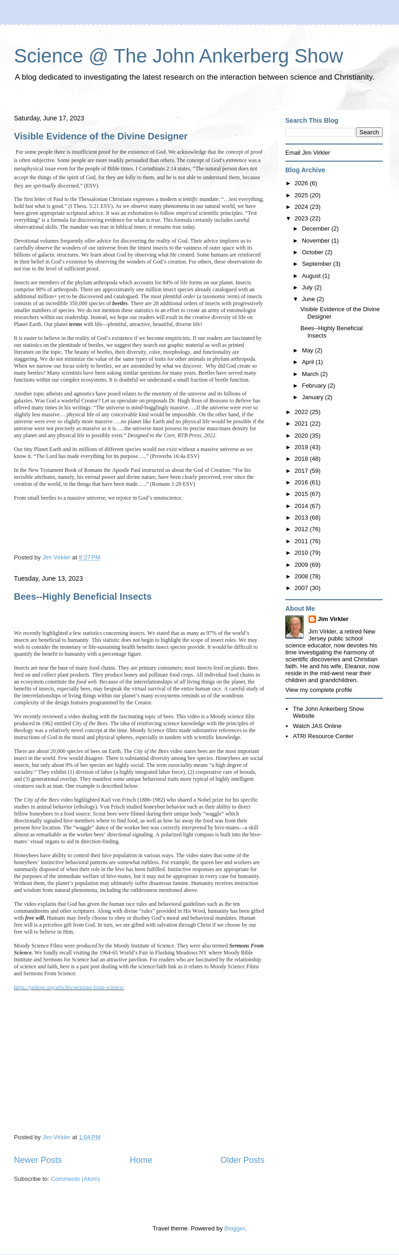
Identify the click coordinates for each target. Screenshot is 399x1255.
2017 (302, 470)
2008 (302, 576)
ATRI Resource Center (323, 736)
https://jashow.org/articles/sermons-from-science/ (69, 987)
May (308, 350)
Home (141, 1160)
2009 (302, 564)
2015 (302, 493)
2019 (302, 447)
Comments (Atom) (75, 1178)
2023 (302, 218)
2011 (302, 541)
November (317, 240)
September (317, 263)
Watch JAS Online (317, 725)
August (312, 275)
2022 (302, 411)
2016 (302, 482)
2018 (302, 458)
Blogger (235, 1228)
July (308, 287)
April (309, 361)
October (313, 252)
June (309, 298)
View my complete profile (318, 689)
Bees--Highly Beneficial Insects (83, 596)
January (313, 397)
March (311, 373)
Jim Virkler (333, 618)
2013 (302, 517)
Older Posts (242, 1160)
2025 (302, 195)
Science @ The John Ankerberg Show (178, 56)
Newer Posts (38, 1160)
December (317, 228)
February (315, 385)
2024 (302, 206)
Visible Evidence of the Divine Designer (100, 136)
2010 (302, 552)
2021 (302, 423)
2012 (302, 529)
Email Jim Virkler (307, 152)
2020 (302, 435)
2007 (302, 587)
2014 (302, 505)
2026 (302, 183)
